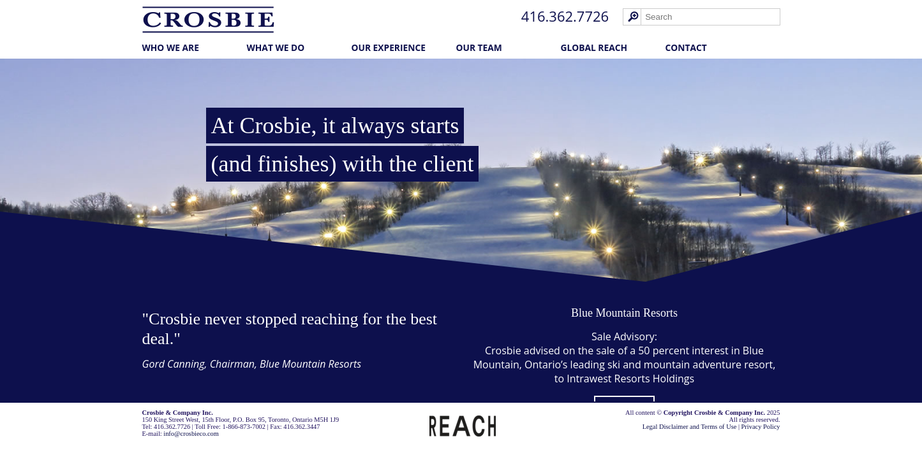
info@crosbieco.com (191, 433)
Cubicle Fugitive (237, 447)
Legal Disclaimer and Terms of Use (690, 426)
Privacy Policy (760, 426)
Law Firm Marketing (174, 447)
